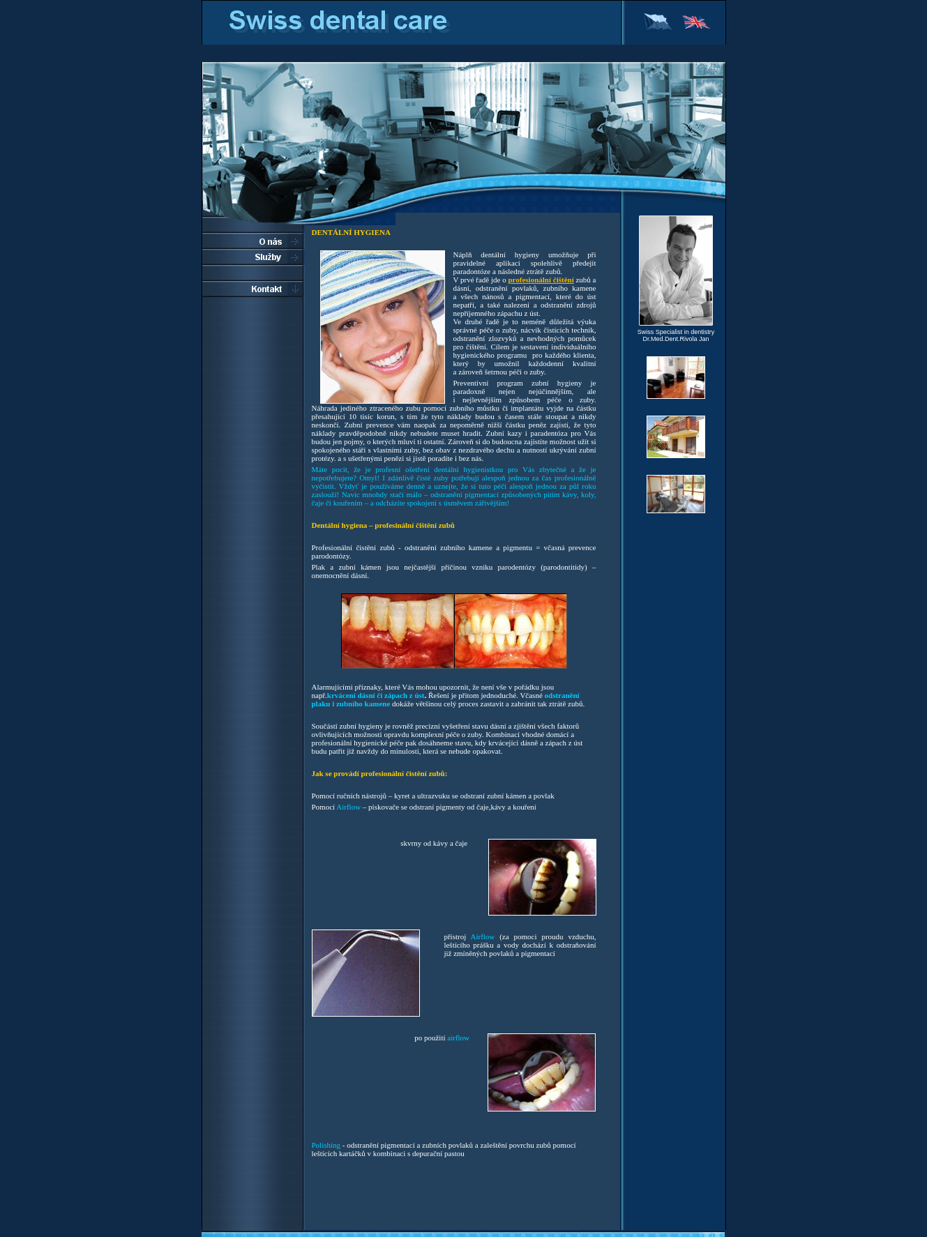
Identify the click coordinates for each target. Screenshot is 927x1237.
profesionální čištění (540, 279)
